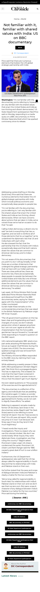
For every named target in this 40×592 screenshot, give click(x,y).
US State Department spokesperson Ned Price (19, 510)
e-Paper (4, 2)
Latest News (9, 575)
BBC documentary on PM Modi (19, 522)
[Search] (37, 9)
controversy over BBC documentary (20, 504)
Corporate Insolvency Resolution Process (22, 2)
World (20, 47)
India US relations (20, 517)
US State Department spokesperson (20, 528)
